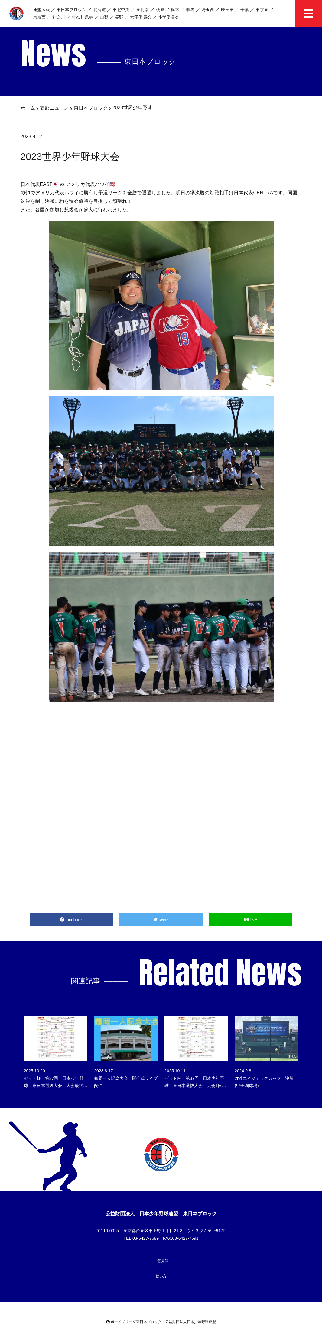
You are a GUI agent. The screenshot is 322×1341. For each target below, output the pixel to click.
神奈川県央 (82, 17)
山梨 (104, 17)
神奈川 (58, 17)
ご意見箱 (161, 1261)
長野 (119, 17)
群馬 (190, 9)
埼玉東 (227, 9)
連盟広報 (41, 9)
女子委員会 (140, 17)
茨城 (160, 9)
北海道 (99, 9)
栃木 (175, 9)
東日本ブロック (71, 9)
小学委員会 (168, 17)
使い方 (161, 1276)
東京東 (261, 9)
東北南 (142, 9)
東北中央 (120, 9)
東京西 (39, 17)
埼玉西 (207, 9)
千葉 (244, 9)
